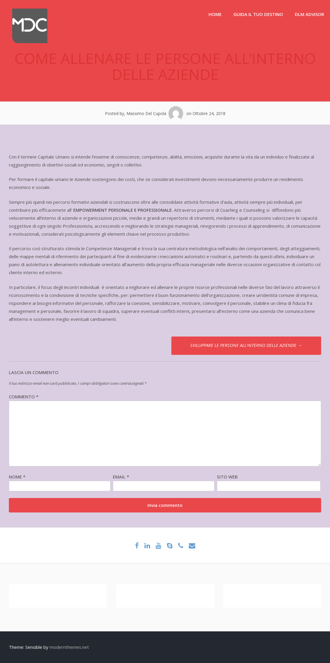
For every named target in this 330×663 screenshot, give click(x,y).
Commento (23, 397)
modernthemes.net (69, 647)
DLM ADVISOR (309, 14)
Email (121, 477)
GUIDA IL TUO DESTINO (258, 14)
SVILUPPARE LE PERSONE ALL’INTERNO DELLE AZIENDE (246, 345)
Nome (17, 477)
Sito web (227, 477)
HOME (215, 14)
